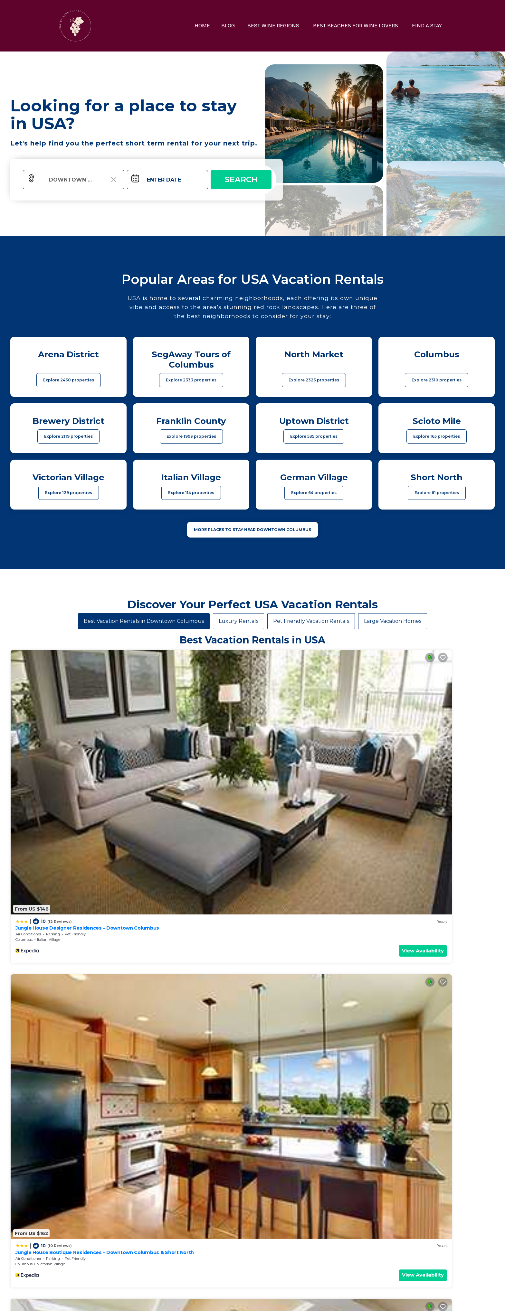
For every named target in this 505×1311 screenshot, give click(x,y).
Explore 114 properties (191, 492)
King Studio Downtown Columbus (54, 863)
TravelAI (270, 1299)
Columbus (24, 745)
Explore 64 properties (314, 492)
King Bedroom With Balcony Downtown (305, 863)
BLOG (241, 26)
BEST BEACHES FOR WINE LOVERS (362, 26)
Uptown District (50, 875)
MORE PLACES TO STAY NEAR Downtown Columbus (252, 529)
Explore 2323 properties (314, 380)
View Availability (99, 756)
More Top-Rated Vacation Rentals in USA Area (252, 1196)
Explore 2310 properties (437, 380)
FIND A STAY (429, 26)
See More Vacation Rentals (252, 920)
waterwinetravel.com (158, 1299)
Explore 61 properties (436, 492)
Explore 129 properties (68, 492)
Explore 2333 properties (191, 380)
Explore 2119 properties (68, 436)
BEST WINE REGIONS (284, 26)
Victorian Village (173, 745)
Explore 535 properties (314, 436)
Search (241, 179)
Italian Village (48, 745)
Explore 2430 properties (68, 380)
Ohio (142, 875)
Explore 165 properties (436, 436)
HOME (217, 26)
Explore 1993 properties (191, 436)
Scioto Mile (290, 875)
